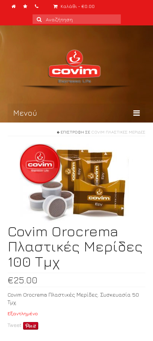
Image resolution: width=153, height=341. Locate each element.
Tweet (15, 325)
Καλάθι (74, 6)
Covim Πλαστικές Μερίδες (118, 131)
